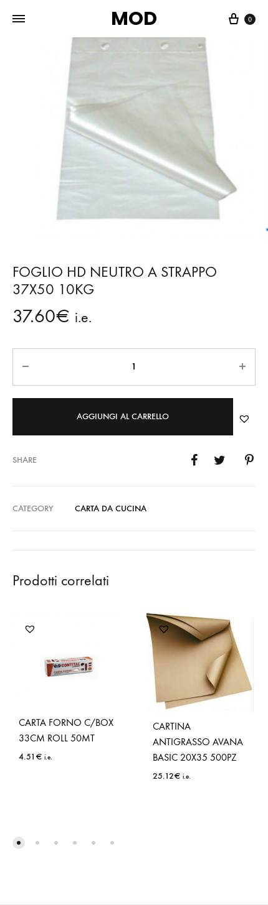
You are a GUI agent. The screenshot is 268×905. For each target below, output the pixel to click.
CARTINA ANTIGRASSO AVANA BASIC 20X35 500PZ (198, 741)
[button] (244, 418)
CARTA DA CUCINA (110, 508)
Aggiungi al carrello (123, 416)
